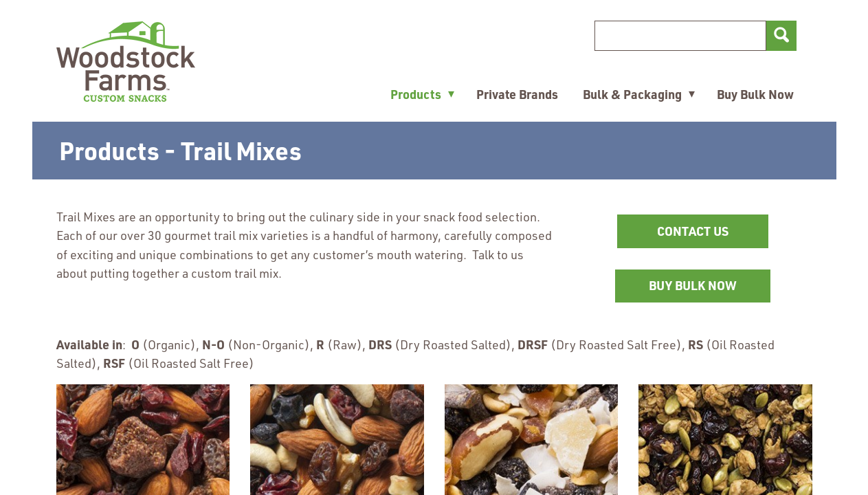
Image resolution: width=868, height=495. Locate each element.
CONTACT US (692, 231)
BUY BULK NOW (709, 289)
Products (415, 94)
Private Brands (517, 94)
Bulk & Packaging (632, 94)
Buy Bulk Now (755, 94)
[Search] (680, 36)
